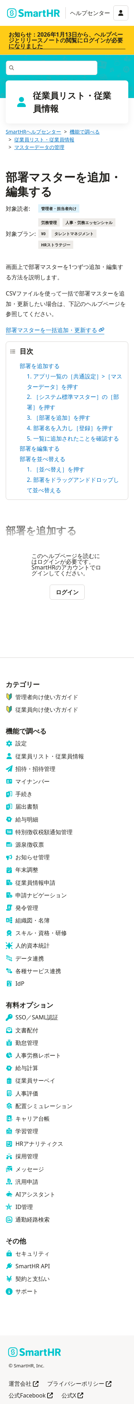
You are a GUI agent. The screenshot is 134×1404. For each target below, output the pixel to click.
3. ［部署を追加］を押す (58, 418)
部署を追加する (40, 366)
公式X (72, 1396)
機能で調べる (85, 131)
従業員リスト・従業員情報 (44, 139)
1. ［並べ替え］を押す (56, 469)
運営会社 (24, 1384)
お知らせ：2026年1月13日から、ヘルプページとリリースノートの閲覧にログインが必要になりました (66, 40)
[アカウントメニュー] (120, 12)
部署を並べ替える (42, 459)
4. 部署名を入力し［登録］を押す (70, 428)
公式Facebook (31, 1396)
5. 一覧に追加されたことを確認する (73, 438)
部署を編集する (40, 448)
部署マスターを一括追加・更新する (55, 330)
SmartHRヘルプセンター (33, 131)
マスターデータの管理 (39, 147)
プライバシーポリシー (79, 1384)
